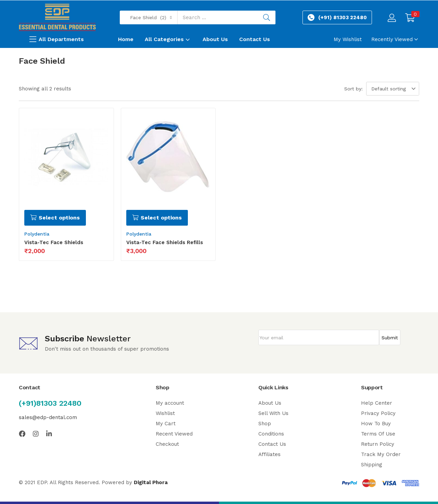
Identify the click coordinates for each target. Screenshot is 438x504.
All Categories (168, 39)
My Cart (166, 423)
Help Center (376, 403)
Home (125, 39)
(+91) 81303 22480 (342, 17)
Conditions (271, 434)
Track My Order (381, 454)
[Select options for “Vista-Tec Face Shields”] (55, 218)
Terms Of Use (378, 434)
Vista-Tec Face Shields (53, 242)
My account (170, 403)
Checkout (167, 444)
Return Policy (377, 444)
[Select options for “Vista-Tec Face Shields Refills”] (157, 218)
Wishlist (165, 413)
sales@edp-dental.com (48, 417)
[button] (149, 17)
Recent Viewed (174, 434)
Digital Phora (151, 482)
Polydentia (36, 234)
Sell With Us (273, 413)
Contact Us (254, 39)
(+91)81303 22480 (50, 403)
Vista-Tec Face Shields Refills (164, 242)
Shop (264, 423)
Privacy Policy (378, 413)
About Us (215, 39)
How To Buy (376, 423)
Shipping (371, 465)
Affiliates (269, 454)
